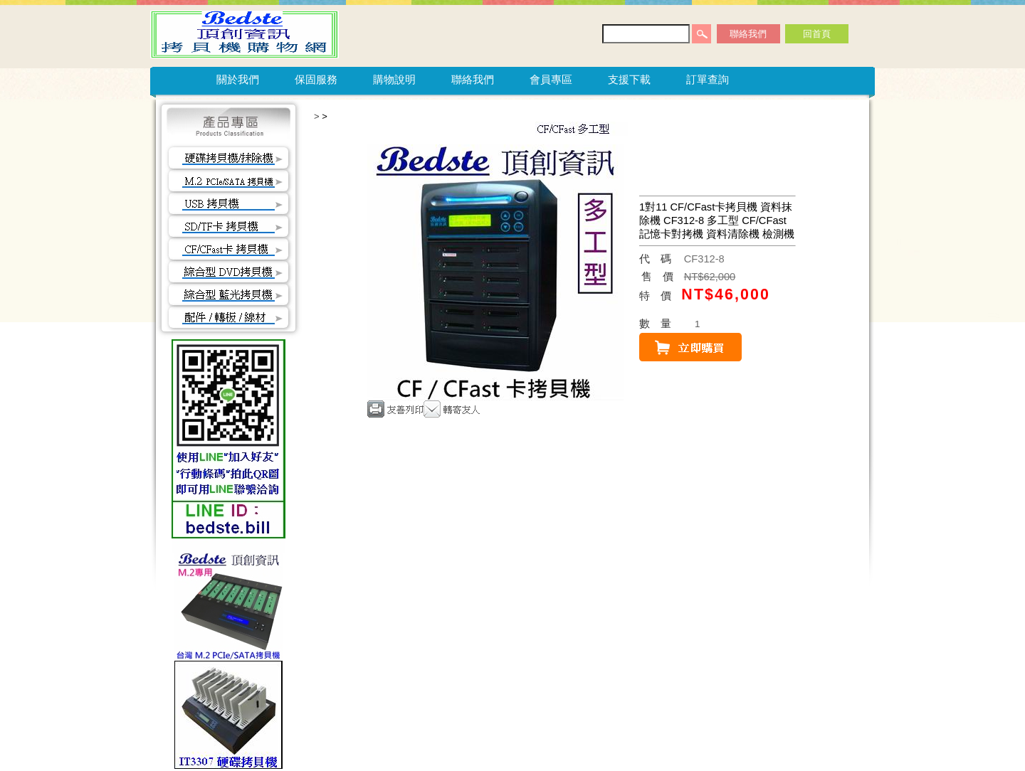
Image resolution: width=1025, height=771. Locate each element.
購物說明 (394, 79)
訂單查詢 (707, 79)
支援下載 (629, 79)
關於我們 (237, 79)
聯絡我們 (748, 33)
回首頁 (817, 33)
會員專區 (551, 79)
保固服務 (316, 79)
